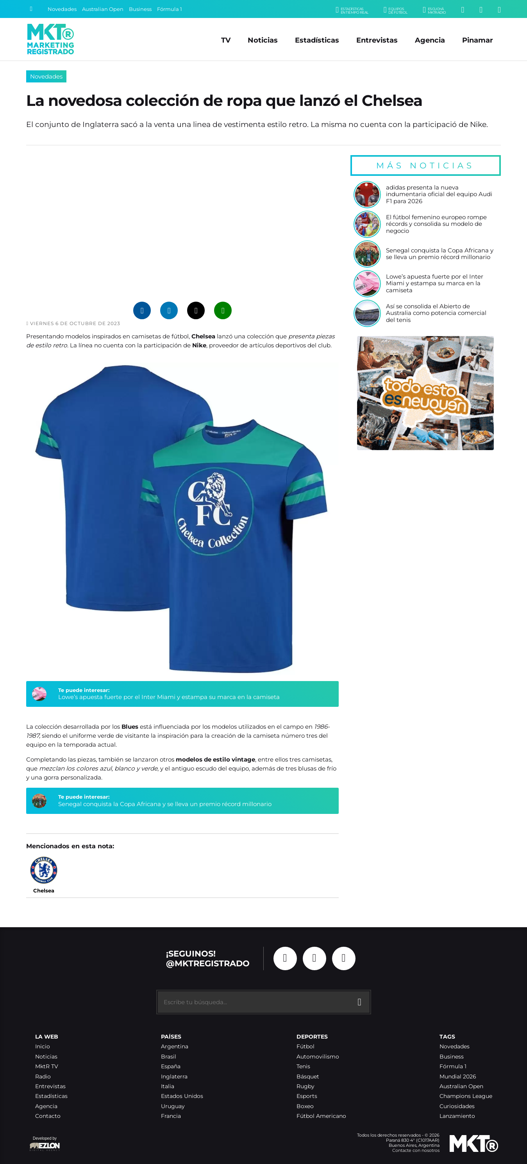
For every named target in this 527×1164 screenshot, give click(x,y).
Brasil (168, 1057)
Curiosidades (457, 1106)
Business (140, 9)
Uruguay (173, 1106)
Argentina (174, 1047)
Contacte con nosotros (415, 1150)
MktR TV (46, 1066)
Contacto (48, 1116)
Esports (307, 1096)
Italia (167, 1086)
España (170, 1066)
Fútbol (305, 1047)
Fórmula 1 (169, 9)
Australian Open (102, 9)
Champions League (465, 1096)
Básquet (308, 1077)
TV (225, 40)
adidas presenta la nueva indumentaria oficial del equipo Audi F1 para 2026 (439, 194)
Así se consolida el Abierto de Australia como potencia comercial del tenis (436, 313)
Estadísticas (317, 40)
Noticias (263, 40)
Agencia (430, 40)
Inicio (42, 1047)
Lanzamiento (457, 1116)
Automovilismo (318, 1057)
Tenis (303, 1066)
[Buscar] (31, 9)
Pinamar (477, 40)
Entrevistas (377, 40)
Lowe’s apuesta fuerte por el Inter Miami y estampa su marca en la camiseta (169, 697)
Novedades (62, 9)
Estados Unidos (182, 1096)
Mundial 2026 (457, 1077)
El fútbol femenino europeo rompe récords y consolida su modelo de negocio (436, 224)
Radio (43, 1077)
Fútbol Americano (321, 1116)
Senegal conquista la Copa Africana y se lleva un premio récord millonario (165, 804)
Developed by (45, 1144)
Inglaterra (174, 1077)
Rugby (305, 1086)
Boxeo (305, 1106)
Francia (171, 1116)
